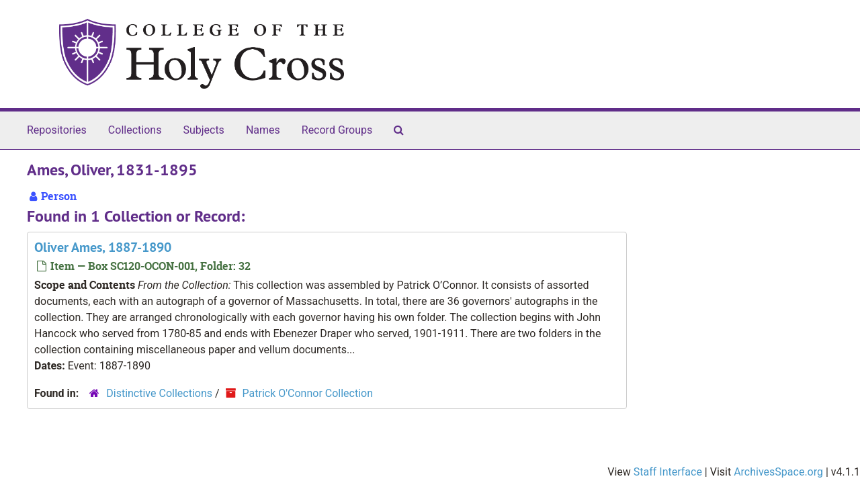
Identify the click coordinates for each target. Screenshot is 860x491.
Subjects (203, 130)
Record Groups (337, 130)
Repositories (57, 130)
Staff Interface (668, 471)
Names (263, 130)
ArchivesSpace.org (778, 471)
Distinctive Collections (159, 393)
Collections (135, 130)
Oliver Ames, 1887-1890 (102, 247)
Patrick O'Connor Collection (308, 393)
